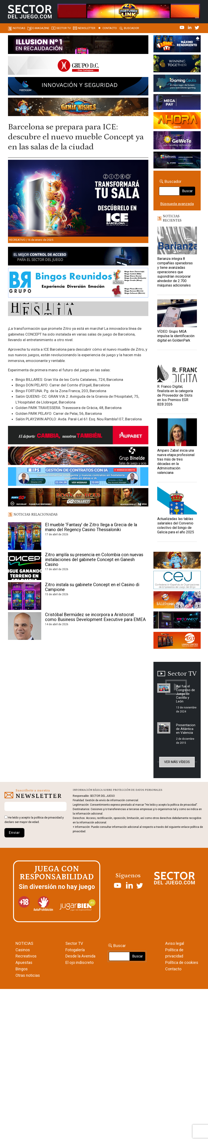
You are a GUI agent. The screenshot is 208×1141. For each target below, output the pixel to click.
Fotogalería (75, 949)
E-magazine (40, 28)
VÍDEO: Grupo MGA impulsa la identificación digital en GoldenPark (175, 335)
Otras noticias (28, 975)
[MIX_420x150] (177, 641)
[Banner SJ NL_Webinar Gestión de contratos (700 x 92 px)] (78, 477)
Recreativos (26, 956)
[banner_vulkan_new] (78, 257)
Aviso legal (174, 943)
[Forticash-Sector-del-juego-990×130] (78, 87)
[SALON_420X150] (177, 121)
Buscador (131, 28)
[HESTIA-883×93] (78, 309)
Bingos (22, 969)
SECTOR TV (63, 28)
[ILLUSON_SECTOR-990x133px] (78, 45)
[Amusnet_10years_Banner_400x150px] (177, 64)
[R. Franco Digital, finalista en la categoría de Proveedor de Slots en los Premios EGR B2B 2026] (177, 368)
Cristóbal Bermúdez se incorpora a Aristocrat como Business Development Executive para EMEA (95, 617)
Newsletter (86, 28)
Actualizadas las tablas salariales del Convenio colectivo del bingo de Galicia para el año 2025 (175, 525)
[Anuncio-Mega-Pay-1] (177, 103)
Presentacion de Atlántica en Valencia (185, 729)
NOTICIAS (24, 943)
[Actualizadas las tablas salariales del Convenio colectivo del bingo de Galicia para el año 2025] (177, 500)
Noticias (19, 28)
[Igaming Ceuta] (177, 84)
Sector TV (74, 943)
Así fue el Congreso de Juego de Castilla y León (185, 693)
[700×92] (78, 498)
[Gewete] (177, 141)
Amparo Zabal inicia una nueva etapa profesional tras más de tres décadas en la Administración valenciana (175, 461)
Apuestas (24, 962)
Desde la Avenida (80, 956)
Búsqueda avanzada (177, 204)
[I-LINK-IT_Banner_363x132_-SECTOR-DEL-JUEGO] (177, 44)
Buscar (187, 191)
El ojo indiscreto (79, 962)
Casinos (23, 949)
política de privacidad (48, 817)
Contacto (109, 28)
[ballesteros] (177, 601)
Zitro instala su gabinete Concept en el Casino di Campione (92, 587)
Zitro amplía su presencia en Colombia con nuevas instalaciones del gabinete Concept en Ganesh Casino (94, 559)
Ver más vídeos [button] (177, 762)
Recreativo (17, 239)
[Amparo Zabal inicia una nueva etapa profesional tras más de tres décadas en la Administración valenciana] (177, 432)
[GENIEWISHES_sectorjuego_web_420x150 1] (177, 561)
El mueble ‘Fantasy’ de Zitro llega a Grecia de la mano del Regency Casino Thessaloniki (91, 527)
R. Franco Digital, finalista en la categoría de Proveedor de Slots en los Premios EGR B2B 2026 (175, 395)
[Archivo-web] (177, 160)
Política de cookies (181, 962)
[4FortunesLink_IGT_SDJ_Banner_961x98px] (128, 10)
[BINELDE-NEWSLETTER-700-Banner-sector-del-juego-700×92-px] (78, 456)
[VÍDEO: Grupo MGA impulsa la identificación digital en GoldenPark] (177, 313)
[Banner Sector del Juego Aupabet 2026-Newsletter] (78, 436)
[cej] (177, 580)
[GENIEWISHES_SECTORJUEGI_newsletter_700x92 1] (78, 107)
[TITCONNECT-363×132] (177, 621)
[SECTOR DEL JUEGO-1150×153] (78, 66)
